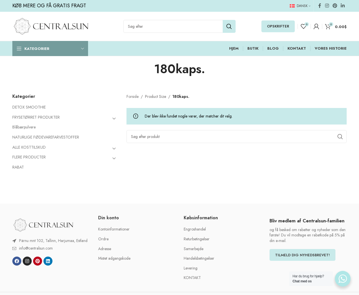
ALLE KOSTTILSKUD (29, 147)
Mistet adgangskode (114, 258)
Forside (132, 96)
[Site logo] (50, 26)
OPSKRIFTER (278, 26)
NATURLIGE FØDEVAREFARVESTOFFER (45, 137)
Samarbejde (193, 249)
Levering (190, 268)
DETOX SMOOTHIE (29, 107)
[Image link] (43, 224)
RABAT (18, 167)
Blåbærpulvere (24, 127)
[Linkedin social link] (343, 5)
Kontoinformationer (114, 229)
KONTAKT (192, 277)
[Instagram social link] (327, 5)
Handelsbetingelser (199, 258)
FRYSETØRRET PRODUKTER (36, 117)
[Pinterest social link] (335, 5)
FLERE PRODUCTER (29, 157)
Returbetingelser (197, 239)
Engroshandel (195, 229)
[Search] (179, 26)
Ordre (103, 239)
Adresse (104, 249)
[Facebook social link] (319, 5)
